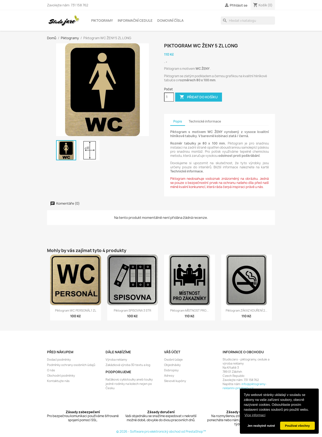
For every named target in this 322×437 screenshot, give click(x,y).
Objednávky (172, 365)
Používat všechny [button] (297, 425)
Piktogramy (102, 20)
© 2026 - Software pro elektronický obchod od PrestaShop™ (161, 431)
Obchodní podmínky (61, 375)
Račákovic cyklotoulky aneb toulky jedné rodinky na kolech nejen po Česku (129, 383)
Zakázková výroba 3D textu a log (128, 365)
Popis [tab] (177, 121)
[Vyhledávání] (248, 20)
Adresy (169, 375)
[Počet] (169, 97)
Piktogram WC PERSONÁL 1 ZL (75, 310)
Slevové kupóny (175, 381)
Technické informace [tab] (205, 121)
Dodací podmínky (59, 359)
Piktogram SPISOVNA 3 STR (132, 310)
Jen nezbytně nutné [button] (261, 425)
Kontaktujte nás (58, 381)
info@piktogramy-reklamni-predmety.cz (245, 386)
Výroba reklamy (116, 359)
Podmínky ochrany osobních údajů (71, 365)
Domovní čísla (170, 20)
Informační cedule (135, 20)
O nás (51, 370)
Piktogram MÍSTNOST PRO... (189, 310)
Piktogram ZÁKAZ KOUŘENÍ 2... (246, 310)
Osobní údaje (173, 359)
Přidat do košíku (198, 97)
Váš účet (172, 352)
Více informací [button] (254, 415)
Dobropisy (171, 370)
